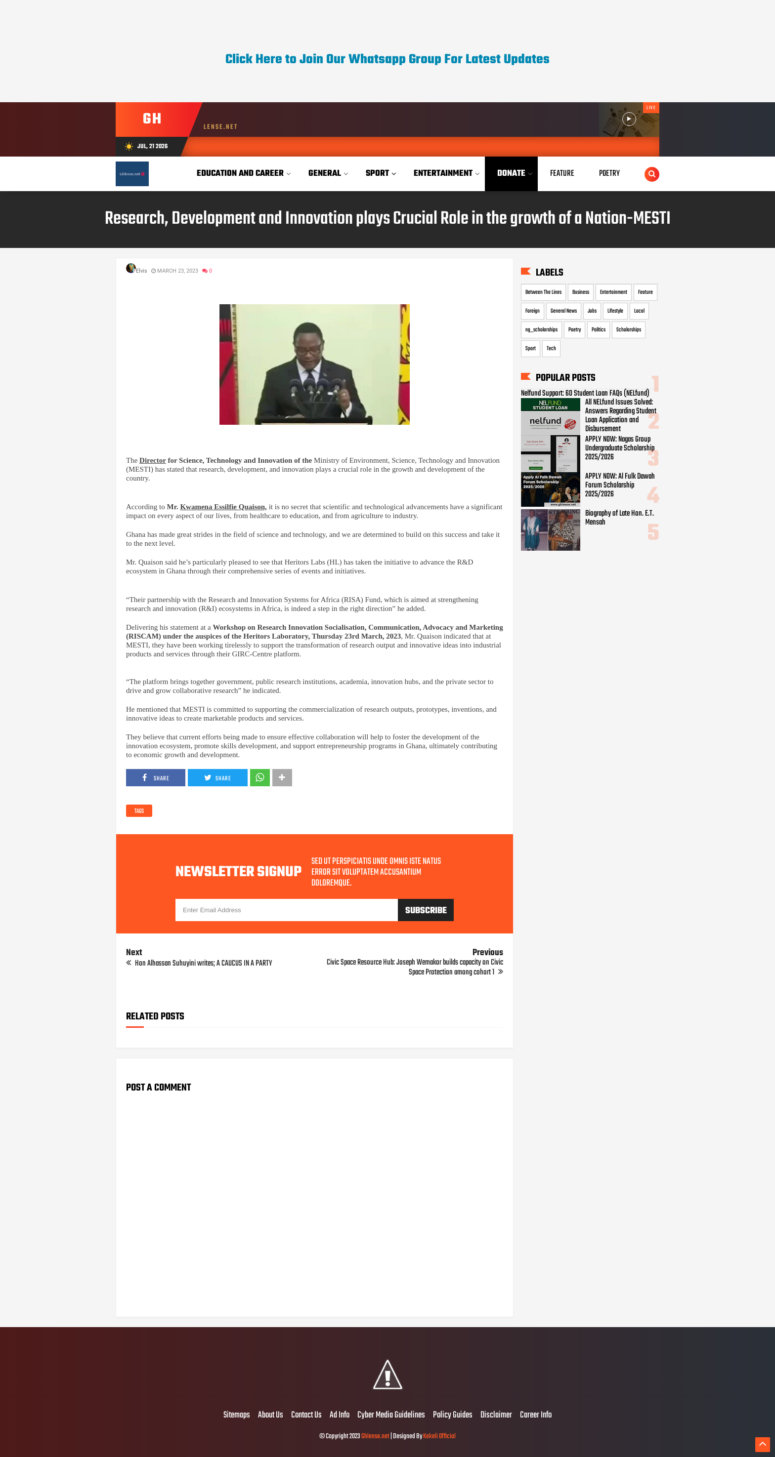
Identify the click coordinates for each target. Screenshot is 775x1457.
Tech (551, 348)
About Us (270, 1415)
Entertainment (613, 292)
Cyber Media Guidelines (391, 1415)
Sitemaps (236, 1415)
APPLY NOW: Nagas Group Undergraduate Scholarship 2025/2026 (619, 448)
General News (564, 311)
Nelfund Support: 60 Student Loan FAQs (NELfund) (585, 393)
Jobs (592, 311)
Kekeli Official (439, 1436)
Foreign (532, 311)
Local (639, 311)
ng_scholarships (541, 329)
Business (580, 292)
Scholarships (628, 329)
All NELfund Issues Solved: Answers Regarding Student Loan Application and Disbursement (620, 416)
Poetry (574, 329)
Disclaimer (496, 1415)
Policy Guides (453, 1415)
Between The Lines (543, 292)
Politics (598, 329)
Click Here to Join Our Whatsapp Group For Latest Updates (387, 59)
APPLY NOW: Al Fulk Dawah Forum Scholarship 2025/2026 (620, 485)
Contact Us (306, 1415)
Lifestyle (615, 311)
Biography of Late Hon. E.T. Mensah (619, 518)
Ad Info (339, 1415)
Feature (645, 292)
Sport (530, 348)
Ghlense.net (375, 1436)
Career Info (536, 1415)
